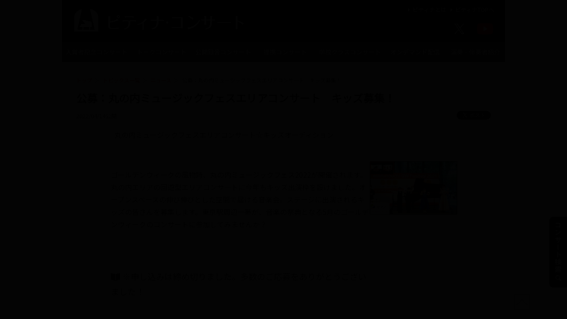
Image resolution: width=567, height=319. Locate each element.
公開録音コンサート (223, 51)
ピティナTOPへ (471, 9)
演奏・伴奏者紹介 (475, 51)
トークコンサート (161, 51)
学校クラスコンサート (350, 51)
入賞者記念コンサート (97, 51)
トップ (84, 80)
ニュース (161, 80)
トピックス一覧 (121, 80)
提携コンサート (285, 51)
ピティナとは (426, 9)
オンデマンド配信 (415, 51)
